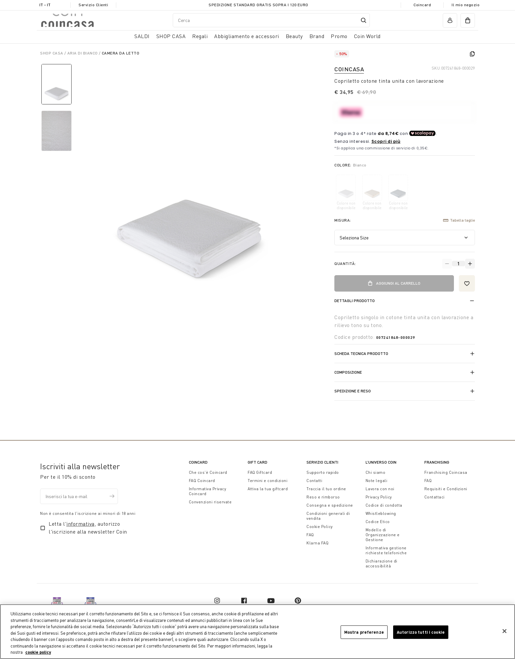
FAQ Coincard (202, 480)
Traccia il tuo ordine (326, 488)
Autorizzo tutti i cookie (421, 631)
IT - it (45, 4)
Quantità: (345, 263)
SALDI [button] (142, 36)
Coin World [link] (367, 36)
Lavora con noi (380, 488)
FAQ (310, 534)
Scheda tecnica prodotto (361, 353)
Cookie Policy (319, 526)
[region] (257, 631)
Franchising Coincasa (445, 472)
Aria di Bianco (83, 53)
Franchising (436, 462)
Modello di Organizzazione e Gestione (383, 534)
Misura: (342, 220)
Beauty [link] (294, 36)
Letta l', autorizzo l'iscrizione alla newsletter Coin (88, 527)
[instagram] (217, 600)
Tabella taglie (459, 220)
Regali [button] (200, 36)
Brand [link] (317, 36)
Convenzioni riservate (210, 501)
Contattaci (434, 496)
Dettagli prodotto (354, 300)
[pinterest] (298, 600)
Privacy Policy (379, 496)
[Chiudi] (504, 631)
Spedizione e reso (352, 390)
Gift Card (257, 462)
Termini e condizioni (267, 480)
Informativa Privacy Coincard (207, 491)
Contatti (314, 480)
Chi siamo (376, 472)
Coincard (422, 4)
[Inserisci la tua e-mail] (79, 496)
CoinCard (198, 462)
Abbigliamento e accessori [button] (246, 36)
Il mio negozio (466, 4)
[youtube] (271, 600)
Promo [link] (339, 36)
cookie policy (38, 652)
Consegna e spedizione (329, 505)
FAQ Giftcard (260, 472)
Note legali (377, 480)
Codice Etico (378, 521)
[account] (450, 20)
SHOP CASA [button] (171, 36)
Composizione (348, 372)
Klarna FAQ (317, 542)
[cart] (467, 20)
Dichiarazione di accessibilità (381, 563)
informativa (80, 523)
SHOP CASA (52, 53)
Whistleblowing (381, 513)
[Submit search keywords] (364, 20)
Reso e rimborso (323, 496)
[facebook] (244, 600)
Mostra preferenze (364, 631)
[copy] (472, 53)
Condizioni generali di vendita (328, 516)
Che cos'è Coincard (208, 472)
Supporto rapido (322, 472)
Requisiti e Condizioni (445, 488)
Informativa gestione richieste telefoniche (386, 550)
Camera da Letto (121, 53)
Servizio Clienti (93, 4)
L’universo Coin (381, 462)
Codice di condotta (384, 505)
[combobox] (271, 20)
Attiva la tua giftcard (268, 488)
